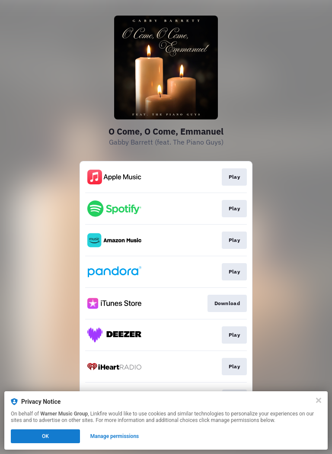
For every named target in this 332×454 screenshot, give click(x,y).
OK (45, 436)
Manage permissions (114, 436)
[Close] (319, 400)
